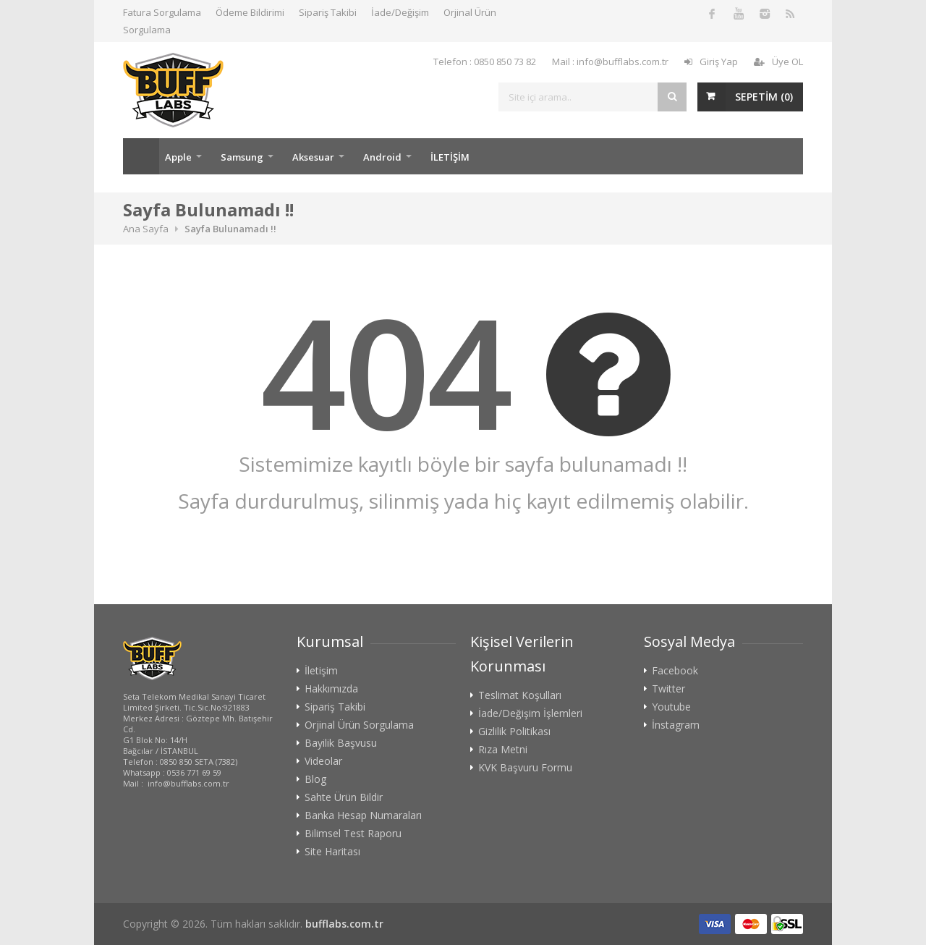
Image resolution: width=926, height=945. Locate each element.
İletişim (321, 670)
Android (382, 157)
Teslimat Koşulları (519, 695)
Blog (315, 779)
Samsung (242, 157)
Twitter (668, 688)
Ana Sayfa (141, 156)
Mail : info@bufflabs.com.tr (610, 61)
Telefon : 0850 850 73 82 (484, 61)
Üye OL (778, 61)
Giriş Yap (711, 61)
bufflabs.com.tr (344, 924)
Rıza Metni (502, 749)
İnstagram (676, 725)
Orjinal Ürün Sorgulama (359, 725)
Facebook (675, 670)
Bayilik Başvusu (341, 743)
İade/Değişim (400, 12)
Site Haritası (332, 851)
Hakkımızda (331, 688)
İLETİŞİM (450, 157)
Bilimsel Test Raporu (353, 833)
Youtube (671, 706)
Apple (178, 157)
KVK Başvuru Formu (525, 767)
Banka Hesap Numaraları (363, 815)
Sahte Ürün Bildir (344, 797)
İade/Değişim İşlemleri (530, 713)
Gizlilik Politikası (514, 731)
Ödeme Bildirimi (250, 12)
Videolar (323, 761)
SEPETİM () (764, 96)
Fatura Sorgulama (162, 12)
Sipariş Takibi (328, 12)
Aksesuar (313, 157)
